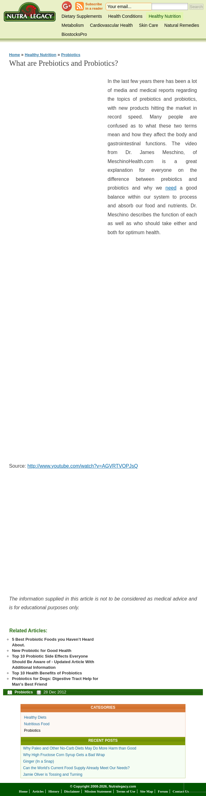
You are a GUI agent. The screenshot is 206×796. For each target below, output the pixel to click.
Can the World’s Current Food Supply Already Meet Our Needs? (76, 768)
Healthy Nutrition (165, 16)
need (171, 188)
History (53, 791)
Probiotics (70, 55)
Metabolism (73, 25)
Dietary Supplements (82, 16)
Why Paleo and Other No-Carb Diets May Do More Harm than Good (79, 748)
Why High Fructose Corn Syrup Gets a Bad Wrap (64, 755)
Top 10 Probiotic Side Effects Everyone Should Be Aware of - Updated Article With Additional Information (53, 662)
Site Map (146, 791)
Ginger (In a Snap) (38, 761)
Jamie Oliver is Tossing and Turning (52, 774)
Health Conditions (125, 16)
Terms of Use (125, 791)
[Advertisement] (55, 166)
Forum (163, 791)
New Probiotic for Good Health (41, 650)
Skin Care (148, 25)
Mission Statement (98, 791)
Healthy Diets (35, 717)
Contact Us (180, 791)
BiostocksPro (74, 34)
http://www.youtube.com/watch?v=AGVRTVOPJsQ (82, 466)
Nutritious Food (36, 724)
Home (14, 55)
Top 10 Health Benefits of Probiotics (47, 673)
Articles (38, 791)
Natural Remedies (181, 25)
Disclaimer (72, 791)
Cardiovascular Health (111, 25)
